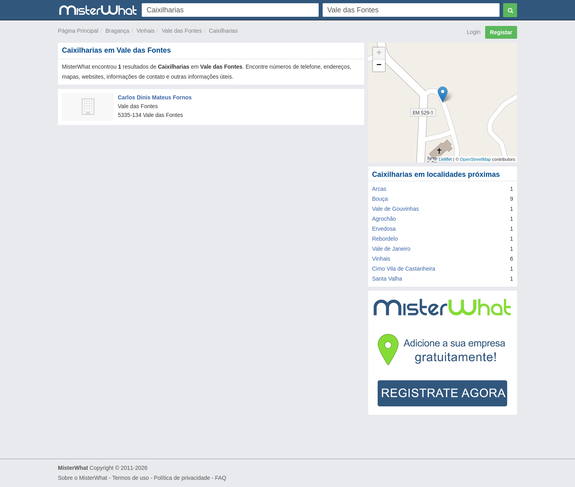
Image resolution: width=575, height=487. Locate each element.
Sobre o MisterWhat (82, 478)
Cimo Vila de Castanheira (404, 268)
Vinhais (146, 31)
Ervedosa (384, 229)
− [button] (379, 65)
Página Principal (78, 31)
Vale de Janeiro (391, 248)
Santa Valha (387, 278)
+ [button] (379, 53)
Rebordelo (385, 239)
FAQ (220, 478)
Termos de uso (130, 478)
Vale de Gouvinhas (395, 209)
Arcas (379, 189)
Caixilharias (223, 31)
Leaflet (445, 159)
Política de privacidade (182, 478)
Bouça (380, 199)
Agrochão (384, 219)
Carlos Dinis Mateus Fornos (155, 97)
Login (473, 32)
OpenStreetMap (475, 159)
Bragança (117, 31)
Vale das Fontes (182, 31)
